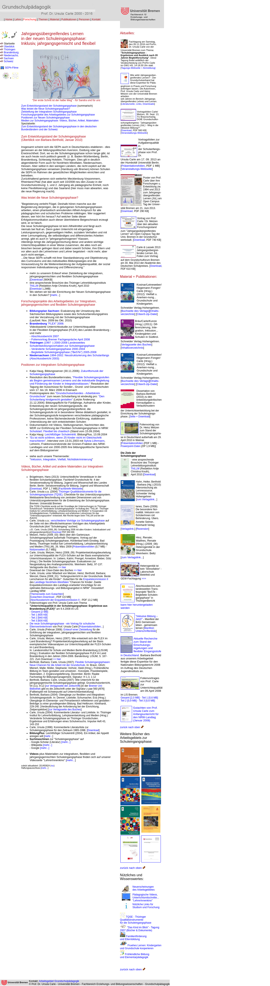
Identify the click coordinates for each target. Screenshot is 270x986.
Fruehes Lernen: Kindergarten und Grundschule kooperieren (140, 947)
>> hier (62, 567)
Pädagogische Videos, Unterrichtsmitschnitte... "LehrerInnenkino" (145, 897)
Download (36, 279)
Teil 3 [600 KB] (39, 620)
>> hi (77, 570)
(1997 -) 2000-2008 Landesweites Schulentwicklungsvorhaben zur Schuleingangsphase (62, 344)
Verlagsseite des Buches (136, 344)
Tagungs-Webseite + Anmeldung (138, 68)
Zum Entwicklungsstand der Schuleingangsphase (49, 105)
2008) (146, 720)
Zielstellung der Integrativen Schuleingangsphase (49, 111)
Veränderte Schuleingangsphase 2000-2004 (58, 349)
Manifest (149, 628)
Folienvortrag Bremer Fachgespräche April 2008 (60, 339)
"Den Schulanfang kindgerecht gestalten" (67, 398)
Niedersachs (11, 55)
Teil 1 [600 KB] (39, 614)
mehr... (55, 295)
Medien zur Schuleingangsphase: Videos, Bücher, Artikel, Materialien (60, 120)
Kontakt (96, 19)
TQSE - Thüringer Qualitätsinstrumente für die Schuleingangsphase (135, 919)
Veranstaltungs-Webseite (134, 133)
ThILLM (34, 285)
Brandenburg (11, 52)
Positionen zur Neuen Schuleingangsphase (45, 117)
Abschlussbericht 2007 (45, 336)
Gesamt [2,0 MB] (130, 697)
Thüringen (9, 49)
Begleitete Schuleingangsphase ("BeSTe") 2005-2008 (63, 352)
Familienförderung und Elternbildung (133, 938)
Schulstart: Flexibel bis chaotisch (50, 431)
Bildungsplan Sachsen (44, 310)
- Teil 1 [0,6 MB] (149, 697)
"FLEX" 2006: (47, 323)
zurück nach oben (132, 727)
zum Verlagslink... (146, 499)
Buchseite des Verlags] (135, 310)
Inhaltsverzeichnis (132, 347)
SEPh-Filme (11, 67)
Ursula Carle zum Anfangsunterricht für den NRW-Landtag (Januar (146, 715)
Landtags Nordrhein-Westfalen (51, 582)
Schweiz (8, 61)
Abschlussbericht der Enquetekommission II (55, 599)
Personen (84, 19)
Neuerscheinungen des (143, 888)
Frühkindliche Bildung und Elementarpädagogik (134, 956)
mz (52, 766)
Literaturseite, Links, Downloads (137, 104)
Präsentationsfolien (84, 546)
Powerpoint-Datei (130, 446)
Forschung (29, 19)
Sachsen (9, 58)
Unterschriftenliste (146, 631)
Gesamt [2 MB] (39, 611)
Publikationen (69, 19)
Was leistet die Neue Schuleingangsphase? (45, 108)
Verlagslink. (127, 528)
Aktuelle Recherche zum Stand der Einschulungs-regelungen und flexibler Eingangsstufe (147, 645)
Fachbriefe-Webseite (71, 488)
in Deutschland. (130, 655)
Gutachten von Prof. (145, 707)
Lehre (17, 19)
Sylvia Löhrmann (94, 440)
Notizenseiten (37, 549)
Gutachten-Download (42, 596)
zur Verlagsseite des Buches (65, 709)
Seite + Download (140, 416)
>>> (144, 578)
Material (54, 19)
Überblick (9, 46)
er (80, 570)
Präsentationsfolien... (91, 626)
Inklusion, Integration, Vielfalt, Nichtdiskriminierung (61, 459)
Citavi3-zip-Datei (147, 314)
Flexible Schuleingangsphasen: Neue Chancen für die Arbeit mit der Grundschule (70, 664)
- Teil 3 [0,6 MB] (146, 700)
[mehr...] (65, 742)
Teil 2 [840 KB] (39, 617)
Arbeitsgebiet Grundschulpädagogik (59, 981)
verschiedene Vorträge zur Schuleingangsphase (78, 520)
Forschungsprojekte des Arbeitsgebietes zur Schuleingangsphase (58, 114)
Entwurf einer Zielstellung (78, 629)
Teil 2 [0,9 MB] (129, 700)
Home (9, 19)
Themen (43, 19)
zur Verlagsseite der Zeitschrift (62, 685)
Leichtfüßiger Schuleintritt (60, 434)
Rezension (142, 528)
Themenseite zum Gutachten (46, 594)
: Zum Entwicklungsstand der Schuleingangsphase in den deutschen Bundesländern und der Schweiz (59, 126)
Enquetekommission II (95, 579)
